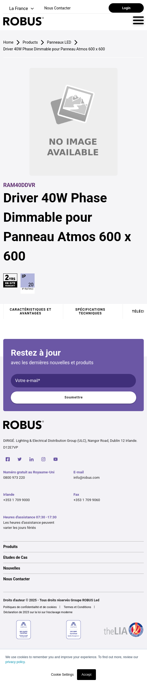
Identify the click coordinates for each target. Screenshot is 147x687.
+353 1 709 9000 (16, 500)
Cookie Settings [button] (62, 674)
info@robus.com (87, 478)
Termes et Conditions (77, 607)
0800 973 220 (14, 478)
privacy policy (15, 662)
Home (8, 42)
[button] (19, 8)
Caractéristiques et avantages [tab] (30, 311)
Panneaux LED (59, 42)
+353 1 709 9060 (87, 500)
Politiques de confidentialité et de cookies (30, 607)
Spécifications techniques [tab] (90, 311)
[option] (73, 546)
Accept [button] (87, 674)
